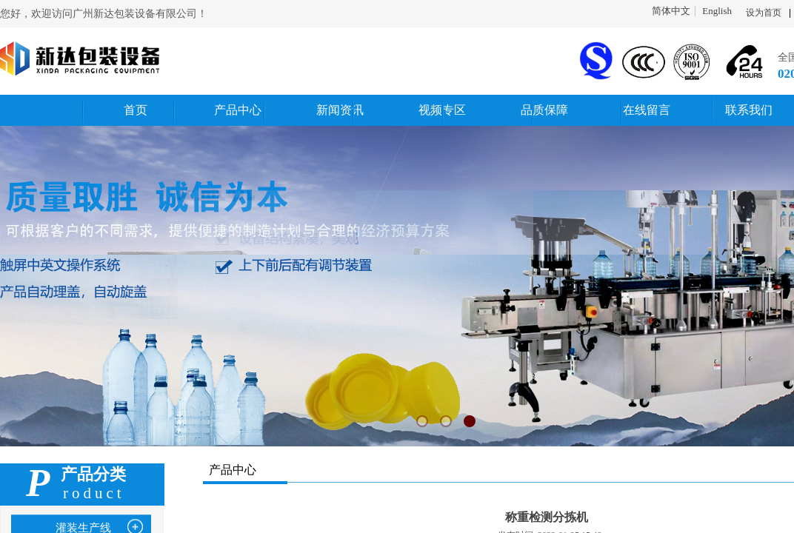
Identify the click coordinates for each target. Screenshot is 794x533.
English (717, 11)
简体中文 (671, 11)
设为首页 (763, 12)
